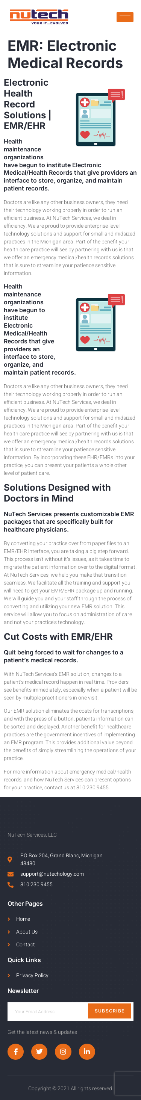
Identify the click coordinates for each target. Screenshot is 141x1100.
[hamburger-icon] (125, 17)
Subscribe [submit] (110, 1011)
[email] (70, 1011)
